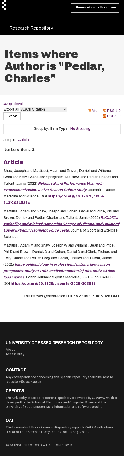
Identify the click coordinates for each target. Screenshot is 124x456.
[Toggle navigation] (95, 8)
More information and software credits (74, 406)
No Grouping (80, 129)
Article (23, 140)
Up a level (15, 104)
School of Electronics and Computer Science (64, 402)
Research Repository (31, 27)
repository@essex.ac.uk (23, 381)
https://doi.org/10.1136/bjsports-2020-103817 (53, 283)
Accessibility (15, 354)
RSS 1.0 (114, 111)
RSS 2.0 (114, 116)
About (10, 349)
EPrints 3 (98, 398)
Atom (96, 111)
